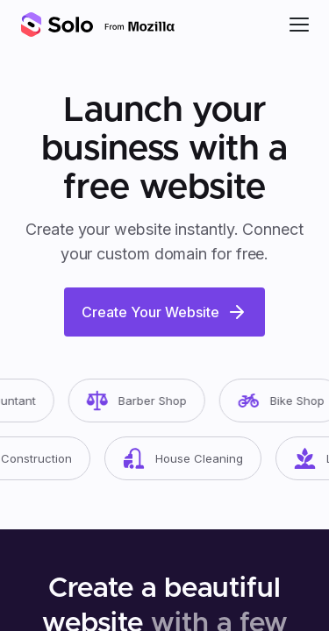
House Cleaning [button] (188, 458)
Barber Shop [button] (142, 400)
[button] (299, 24)
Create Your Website (164, 312)
